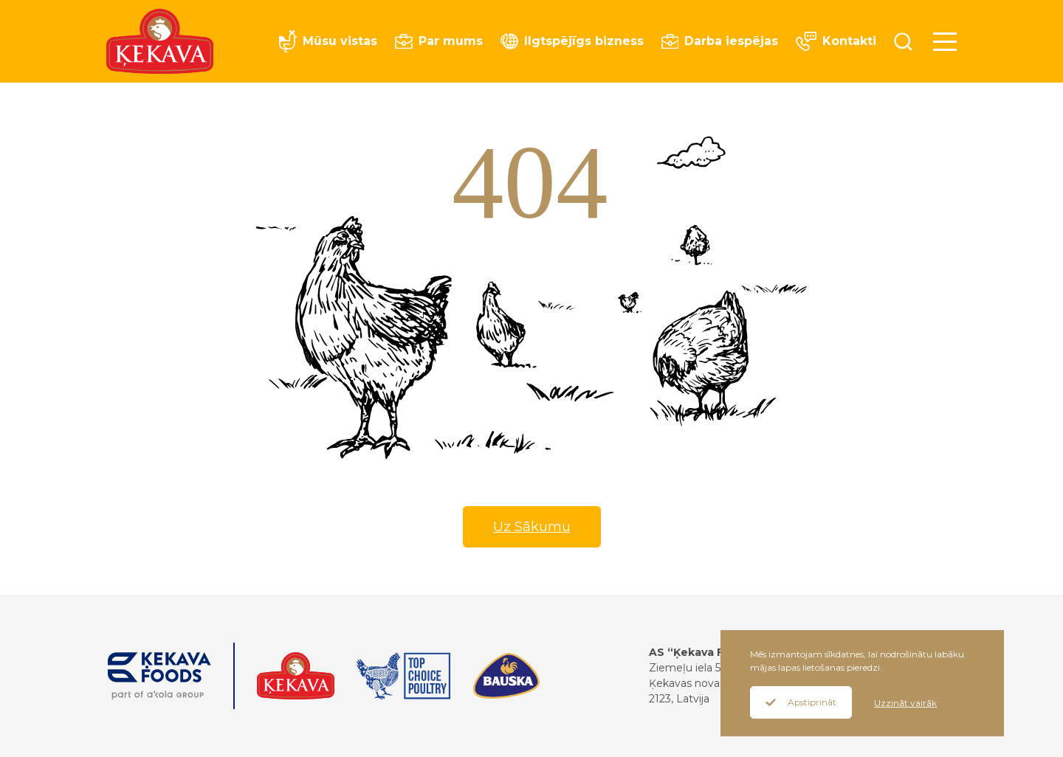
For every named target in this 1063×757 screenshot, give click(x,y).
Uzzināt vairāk (905, 702)
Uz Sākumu (532, 527)
